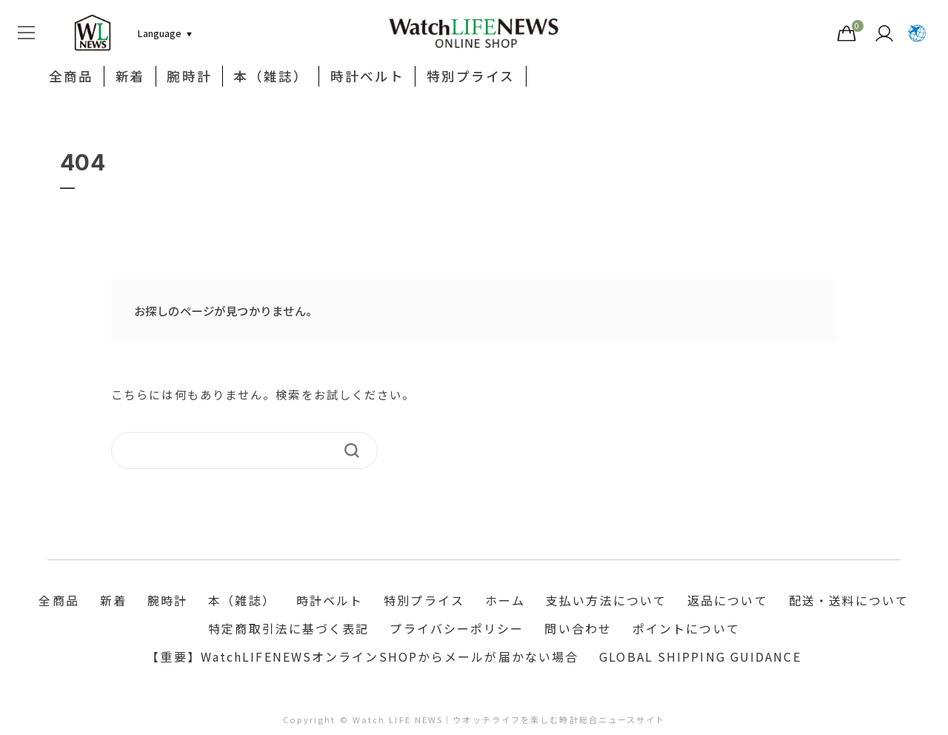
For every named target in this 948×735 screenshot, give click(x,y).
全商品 (71, 77)
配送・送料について (849, 602)
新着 (130, 77)
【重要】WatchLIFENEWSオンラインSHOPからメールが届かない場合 (362, 658)
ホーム (505, 602)
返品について (727, 602)
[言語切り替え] (159, 33)
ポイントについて (686, 630)
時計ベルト (367, 77)
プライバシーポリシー (457, 630)
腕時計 (189, 77)
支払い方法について (606, 602)
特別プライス (471, 77)
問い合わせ (578, 630)
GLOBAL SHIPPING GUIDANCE (700, 658)
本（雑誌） (271, 77)
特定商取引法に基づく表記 (288, 630)
